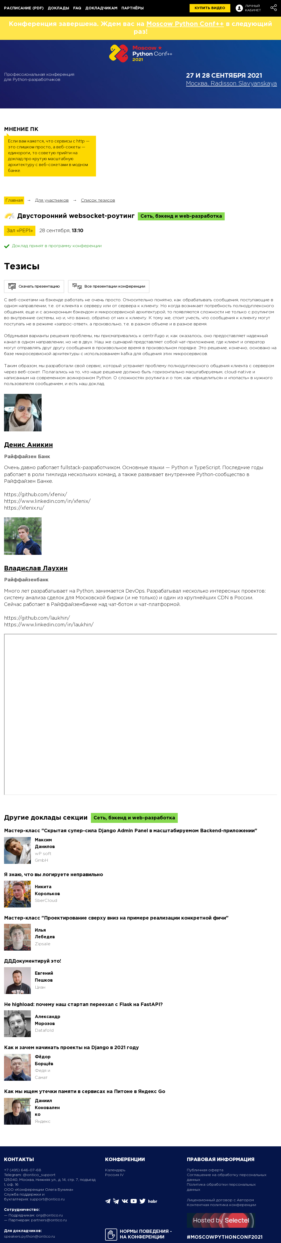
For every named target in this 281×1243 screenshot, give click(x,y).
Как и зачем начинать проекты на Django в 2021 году (71, 1048)
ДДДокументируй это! (32, 961)
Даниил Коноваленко (47, 1108)
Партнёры (132, 8)
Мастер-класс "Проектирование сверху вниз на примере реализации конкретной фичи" (116, 918)
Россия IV (114, 1175)
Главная (14, 200)
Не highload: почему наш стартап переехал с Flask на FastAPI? (83, 1005)
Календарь (115, 1170)
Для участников (52, 200)
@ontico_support (39, 1175)
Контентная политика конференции (221, 1205)
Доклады (58, 8)
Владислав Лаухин (36, 568)
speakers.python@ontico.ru (29, 1236)
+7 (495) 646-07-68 (22, 1170)
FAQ (77, 8)
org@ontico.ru (49, 1215)
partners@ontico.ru (49, 1220)
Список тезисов (98, 200)
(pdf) (38, 8)
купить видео (210, 8)
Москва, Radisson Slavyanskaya (231, 83)
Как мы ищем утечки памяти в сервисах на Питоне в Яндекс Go (84, 1092)
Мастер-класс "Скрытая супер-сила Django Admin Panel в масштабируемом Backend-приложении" (130, 831)
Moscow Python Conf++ (185, 24)
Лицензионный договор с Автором (220, 1200)
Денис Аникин (28, 445)
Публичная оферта (205, 1170)
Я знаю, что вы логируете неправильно (53, 875)
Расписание (17, 8)
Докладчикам (101, 8)
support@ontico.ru (47, 1199)
